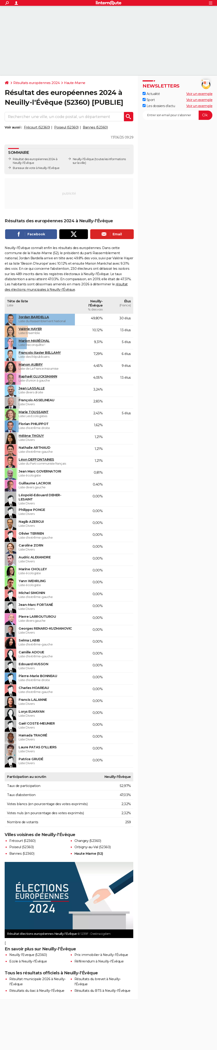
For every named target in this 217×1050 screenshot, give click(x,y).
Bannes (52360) (95, 127)
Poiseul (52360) (66, 127)
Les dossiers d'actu (159, 106)
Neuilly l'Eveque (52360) (28, 955)
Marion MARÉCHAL (34, 341)
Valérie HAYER (30, 329)
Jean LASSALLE (32, 388)
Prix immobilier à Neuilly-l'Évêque (101, 955)
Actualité (151, 94)
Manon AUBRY (31, 364)
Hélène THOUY (31, 436)
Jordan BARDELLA (34, 317)
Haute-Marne (74, 83)
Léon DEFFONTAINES (36, 459)
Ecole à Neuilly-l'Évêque (28, 961)
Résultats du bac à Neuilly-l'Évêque (36, 991)
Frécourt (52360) (37, 127)
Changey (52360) (87, 841)
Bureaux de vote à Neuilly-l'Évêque (36, 168)
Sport (149, 100)
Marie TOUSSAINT (34, 412)
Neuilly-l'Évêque (83, 159)
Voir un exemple (199, 94)
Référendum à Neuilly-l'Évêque (99, 961)
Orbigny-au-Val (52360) (92, 847)
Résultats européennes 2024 (36, 83)
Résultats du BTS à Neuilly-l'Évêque (102, 991)
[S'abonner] (177, 115)
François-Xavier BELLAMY (40, 353)
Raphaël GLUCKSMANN (38, 376)
